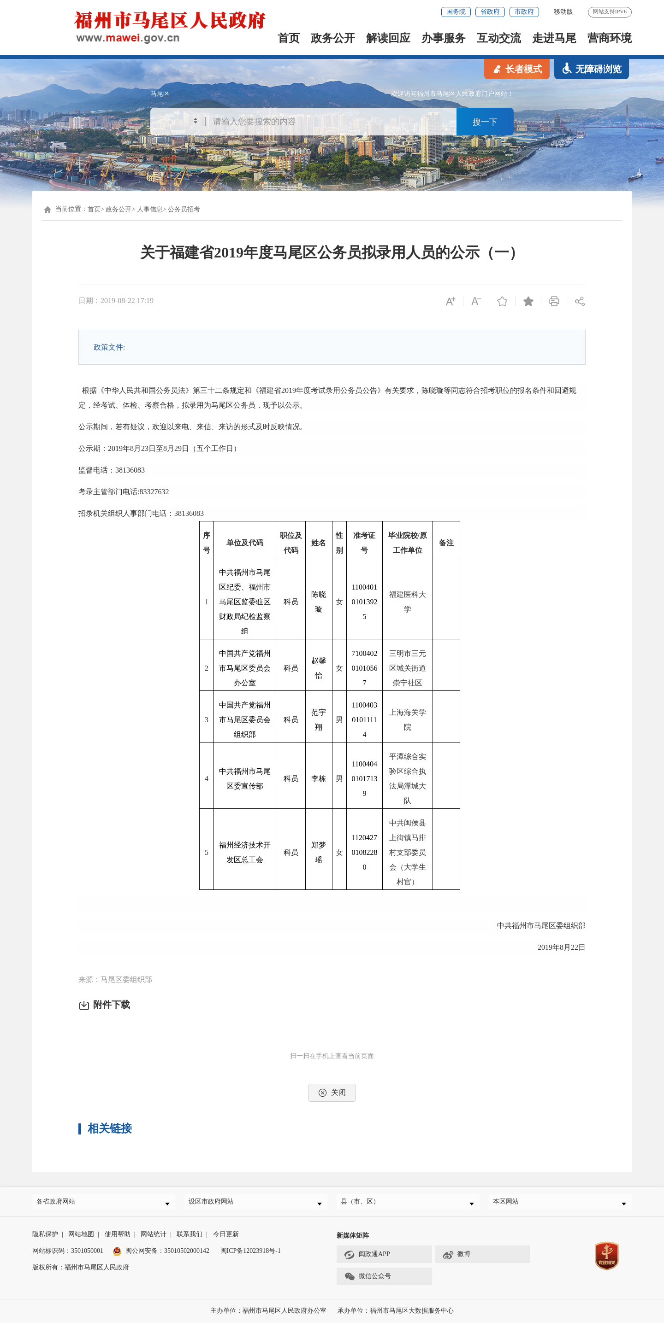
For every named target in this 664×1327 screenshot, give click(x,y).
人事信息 (150, 209)
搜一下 (485, 122)
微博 (456, 1259)
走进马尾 (554, 38)
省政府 (490, 11)
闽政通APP (367, 1259)
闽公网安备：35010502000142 (167, 1255)
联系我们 (189, 1238)
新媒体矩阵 (353, 1240)
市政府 (524, 11)
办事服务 (443, 38)
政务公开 (333, 38)
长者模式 (517, 68)
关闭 (332, 1093)
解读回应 (388, 38)
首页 (289, 38)
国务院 (456, 11)
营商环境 (609, 38)
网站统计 (153, 1238)
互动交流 (499, 38)
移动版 (563, 11)
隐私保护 (45, 1238)
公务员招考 (184, 209)
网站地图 (81, 1238)
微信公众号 (367, 1281)
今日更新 (226, 1238)
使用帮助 (117, 1238)
